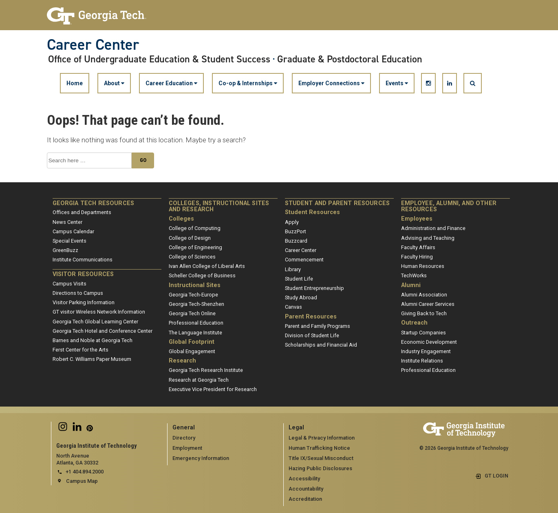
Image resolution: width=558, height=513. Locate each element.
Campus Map (82, 481)
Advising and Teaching (427, 238)
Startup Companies (423, 332)
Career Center (93, 44)
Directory (183, 438)
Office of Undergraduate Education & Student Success (159, 59)
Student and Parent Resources (337, 203)
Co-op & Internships (247, 83)
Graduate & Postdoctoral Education (349, 59)
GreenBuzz (65, 250)
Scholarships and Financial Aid (321, 345)
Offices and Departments (82, 212)
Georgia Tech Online (192, 313)
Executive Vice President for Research (213, 389)
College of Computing (195, 228)
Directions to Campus (78, 293)
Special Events (69, 241)
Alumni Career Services (427, 304)
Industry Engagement (426, 351)
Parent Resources (311, 316)
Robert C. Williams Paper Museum (92, 359)
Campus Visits (69, 284)
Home (74, 83)
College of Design (190, 238)
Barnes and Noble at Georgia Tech (92, 340)
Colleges (181, 218)
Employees (416, 218)
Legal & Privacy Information (322, 438)
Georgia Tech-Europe (193, 295)
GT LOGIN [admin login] (496, 476)
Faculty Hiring (417, 257)
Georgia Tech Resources (94, 203)
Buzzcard (296, 241)
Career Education (171, 83)
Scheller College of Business (202, 275)
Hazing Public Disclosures (320, 468)
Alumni (411, 285)
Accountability (306, 489)
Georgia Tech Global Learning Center (95, 321)
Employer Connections (331, 83)
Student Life (299, 279)
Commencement (304, 259)
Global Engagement (192, 351)
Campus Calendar (73, 231)
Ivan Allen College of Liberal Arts (207, 266)
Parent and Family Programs (317, 326)
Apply (292, 222)
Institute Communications (82, 259)
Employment (187, 448)
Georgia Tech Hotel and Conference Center (102, 331)
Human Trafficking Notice (319, 448)
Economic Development (429, 342)
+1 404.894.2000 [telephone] (85, 472)
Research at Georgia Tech (199, 380)
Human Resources (422, 266)
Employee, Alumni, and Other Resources (448, 206)
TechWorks (414, 275)
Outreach (414, 322)
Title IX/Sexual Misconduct (321, 458)
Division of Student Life (312, 335)
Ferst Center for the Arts (80, 350)
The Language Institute (195, 332)
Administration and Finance (433, 228)
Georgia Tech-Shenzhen (196, 304)
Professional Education (196, 323)
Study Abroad (301, 297)
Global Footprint (191, 341)
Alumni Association (424, 295)
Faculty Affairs (418, 247)
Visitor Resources (83, 274)
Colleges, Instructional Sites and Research (219, 206)
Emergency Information (200, 458)
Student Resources (312, 212)
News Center (67, 222)
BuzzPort (295, 231)
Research (182, 360)
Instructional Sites (195, 285)
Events (397, 83)
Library (293, 269)
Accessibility (304, 478)
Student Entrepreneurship (314, 288)
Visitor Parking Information (84, 302)
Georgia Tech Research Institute (206, 370)
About (114, 83)
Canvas (293, 307)
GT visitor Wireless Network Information (99, 312)
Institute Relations (422, 361)
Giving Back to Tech (424, 313)
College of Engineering (195, 247)
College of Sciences (192, 257)
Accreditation (305, 499)
